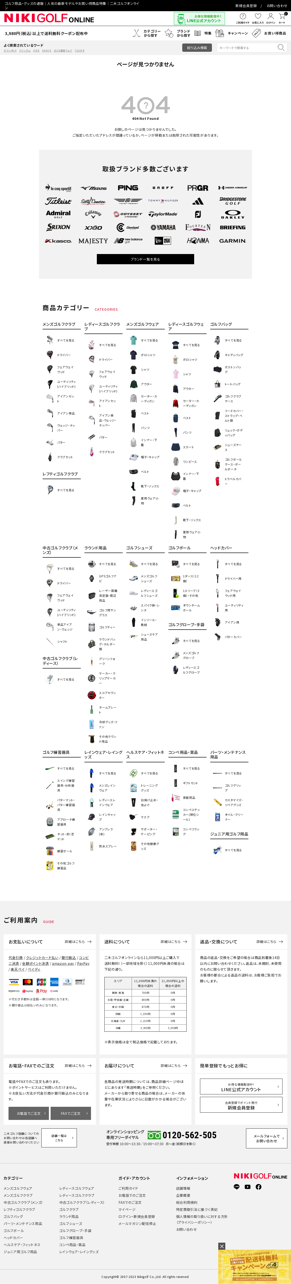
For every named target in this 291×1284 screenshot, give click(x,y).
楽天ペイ (18, 969)
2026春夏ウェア (63, 50)
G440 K (46, 50)
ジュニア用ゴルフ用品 (20, 1251)
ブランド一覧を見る (145, 259)
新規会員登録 (246, 5)
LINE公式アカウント (241, 1087)
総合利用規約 (187, 1202)
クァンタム (25, 50)
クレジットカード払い (42, 957)
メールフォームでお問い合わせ (267, 1138)
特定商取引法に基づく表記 (197, 1209)
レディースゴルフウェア (76, 1188)
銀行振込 (69, 957)
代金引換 (16, 957)
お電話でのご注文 (132, 1195)
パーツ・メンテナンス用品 (23, 1223)
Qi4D (36, 50)
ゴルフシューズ (70, 1223)
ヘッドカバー (13, 1237)
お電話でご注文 (29, 1113)
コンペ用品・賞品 (72, 1244)
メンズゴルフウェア (18, 1188)
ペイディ (34, 969)
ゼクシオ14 (10, 50)
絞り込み (197, 47)
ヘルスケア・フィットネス (22, 1244)
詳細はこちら (75, 941)
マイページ (127, 1209)
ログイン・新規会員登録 (136, 1216)
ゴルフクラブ (69, 1209)
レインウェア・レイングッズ (79, 1251)
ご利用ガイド (128, 1188)
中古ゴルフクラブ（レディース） (82, 1202)
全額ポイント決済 (35, 963)
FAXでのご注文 (130, 1202)
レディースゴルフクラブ (76, 1195)
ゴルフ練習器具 (71, 1237)
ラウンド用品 (69, 1216)
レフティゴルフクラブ (19, 1209)
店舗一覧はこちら (59, 1138)
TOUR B (79, 50)
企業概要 (183, 1195)
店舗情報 (183, 1188)
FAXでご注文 (71, 1113)
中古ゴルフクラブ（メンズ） (23, 1202)
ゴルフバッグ (13, 1216)
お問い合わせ (277, 5)
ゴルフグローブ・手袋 (75, 1230)
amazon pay (63, 963)
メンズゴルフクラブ (18, 1195)
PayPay (83, 963)
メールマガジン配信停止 (137, 1223)
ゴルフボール (14, 1230)
